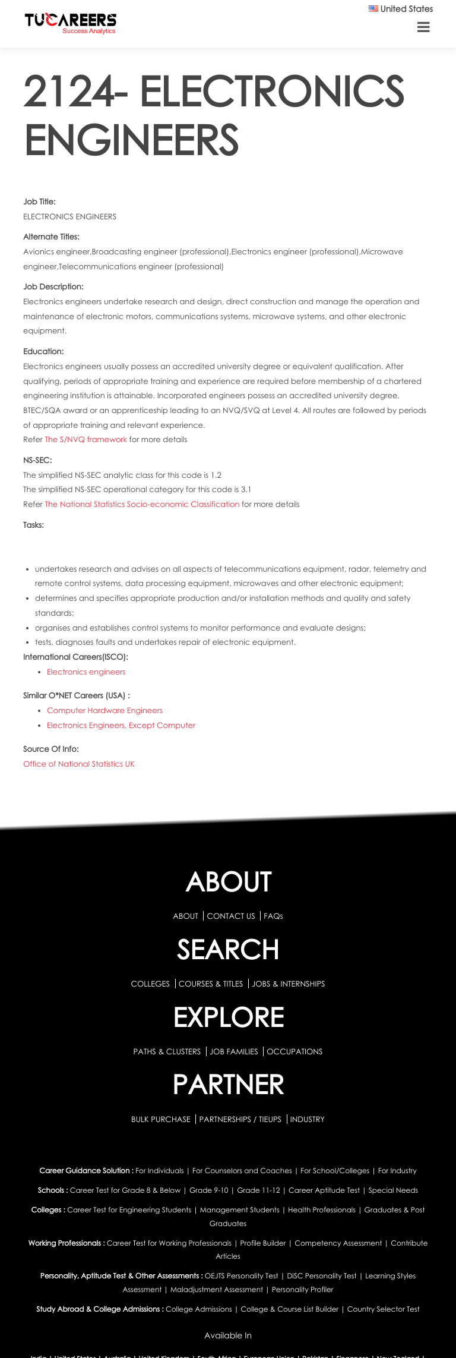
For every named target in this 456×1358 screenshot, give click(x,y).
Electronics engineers (86, 671)
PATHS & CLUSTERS (168, 1051)
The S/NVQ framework (87, 439)
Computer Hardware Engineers (105, 710)
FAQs (273, 916)
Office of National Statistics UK (79, 763)
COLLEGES (150, 983)
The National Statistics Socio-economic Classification (143, 504)
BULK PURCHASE (161, 1119)
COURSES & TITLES (211, 983)
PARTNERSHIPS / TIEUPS (241, 1119)
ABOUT (185, 916)
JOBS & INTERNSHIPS (288, 983)
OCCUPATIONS (294, 1051)
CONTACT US (231, 916)
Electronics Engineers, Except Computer (121, 725)
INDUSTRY (307, 1119)
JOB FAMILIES (235, 1051)
